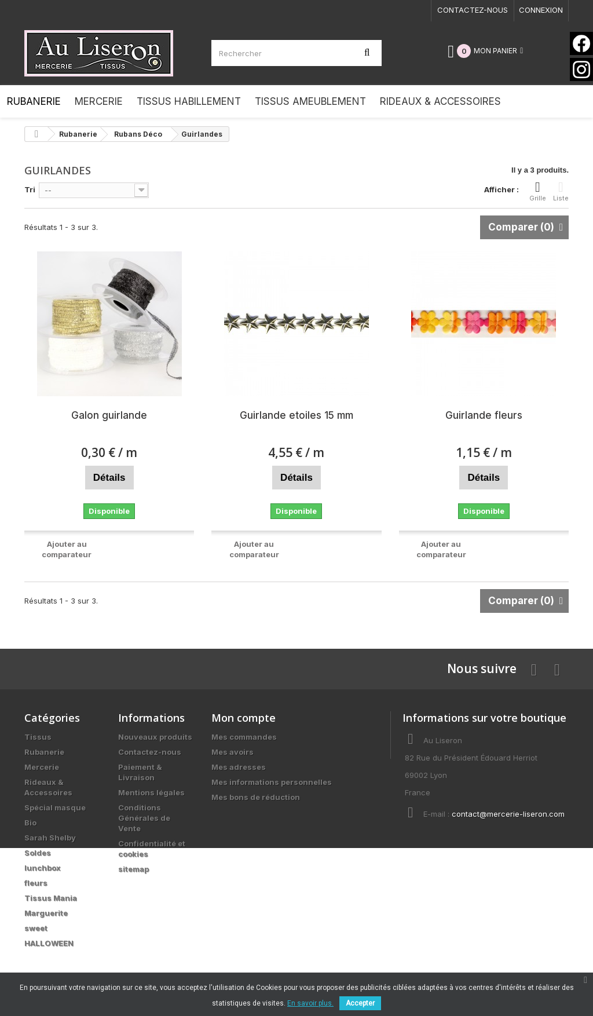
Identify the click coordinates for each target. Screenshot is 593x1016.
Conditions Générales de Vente (144, 818)
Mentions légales (151, 792)
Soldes (37, 852)
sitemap (133, 869)
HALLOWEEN (49, 943)
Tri (29, 189)
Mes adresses (238, 767)
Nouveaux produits (155, 736)
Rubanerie (44, 751)
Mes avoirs (232, 751)
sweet (35, 928)
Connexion (541, 9)
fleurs (35, 882)
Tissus (38, 736)
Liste (561, 191)
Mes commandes (244, 736)
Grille (537, 191)
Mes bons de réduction (255, 797)
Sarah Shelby (50, 837)
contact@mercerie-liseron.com (508, 813)
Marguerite (46, 913)
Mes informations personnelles (271, 782)
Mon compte (243, 718)
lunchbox (42, 867)
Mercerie (41, 767)
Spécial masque (55, 807)
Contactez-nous (472, 9)
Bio (30, 822)
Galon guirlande (109, 415)
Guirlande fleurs (483, 415)
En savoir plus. (310, 1003)
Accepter (360, 1003)
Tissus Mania (50, 897)
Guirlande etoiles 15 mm (296, 415)
